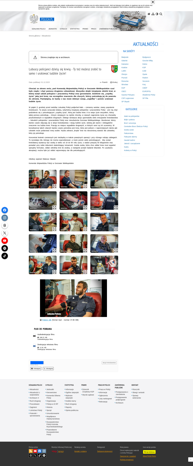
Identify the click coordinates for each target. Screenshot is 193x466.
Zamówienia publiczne (119, 386)
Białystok (124, 57)
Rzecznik (136, 389)
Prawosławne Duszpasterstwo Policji (53, 432)
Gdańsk (124, 61)
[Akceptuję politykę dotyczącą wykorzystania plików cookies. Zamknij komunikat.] (153, 2)
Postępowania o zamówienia (122, 393)
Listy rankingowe (105, 399)
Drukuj (113, 82)
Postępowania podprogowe (121, 398)
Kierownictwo (52, 392)
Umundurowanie (53, 413)
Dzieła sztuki (129, 130)
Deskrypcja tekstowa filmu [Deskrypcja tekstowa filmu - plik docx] (47, 345)
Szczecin (146, 81)
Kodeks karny (71, 401)
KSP (144, 67)
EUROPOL (147, 91)
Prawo (84, 385)
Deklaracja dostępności (105, 451)
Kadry (126, 147)
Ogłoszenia (103, 396)
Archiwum (119, 403)
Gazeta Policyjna (127, 95)
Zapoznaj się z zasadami (128, 456)
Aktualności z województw (35, 393)
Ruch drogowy (35, 401)
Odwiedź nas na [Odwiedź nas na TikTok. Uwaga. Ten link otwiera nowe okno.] (40, 455)
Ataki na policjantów (131, 116)
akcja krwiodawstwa (109, 363)
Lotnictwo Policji (36, 410)
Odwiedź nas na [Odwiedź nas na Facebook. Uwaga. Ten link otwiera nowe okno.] (40, 451)
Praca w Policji (104, 385)
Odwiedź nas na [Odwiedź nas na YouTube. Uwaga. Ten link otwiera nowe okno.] (35, 451)
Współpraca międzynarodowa (53, 417)
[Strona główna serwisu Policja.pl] (149, 13)
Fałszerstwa (128, 133)
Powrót (103, 82)
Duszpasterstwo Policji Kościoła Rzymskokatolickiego (55, 424)
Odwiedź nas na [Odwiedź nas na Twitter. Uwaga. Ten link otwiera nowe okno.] (35, 455)
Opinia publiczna (72, 410)
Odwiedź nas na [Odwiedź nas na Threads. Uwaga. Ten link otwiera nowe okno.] (31, 455)
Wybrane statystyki (69, 397)
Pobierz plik (46, 320)
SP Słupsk (125, 102)
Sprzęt (49, 410)
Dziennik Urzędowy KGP (88, 390)
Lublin (123, 71)
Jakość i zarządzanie (132, 143)
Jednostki (50, 389)
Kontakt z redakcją (80, 451)
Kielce (145, 64)
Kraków (124, 67)
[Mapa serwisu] (153, 13)
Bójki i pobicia (129, 120)
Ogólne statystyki (72, 392)
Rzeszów (125, 81)
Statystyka (69, 385)
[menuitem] (38, 28)
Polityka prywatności (127, 459)
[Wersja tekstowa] (157, 13)
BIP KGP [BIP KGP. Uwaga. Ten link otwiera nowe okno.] (61, 451)
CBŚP (145, 88)
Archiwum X (34, 398)
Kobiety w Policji (130, 150)
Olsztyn (124, 74)
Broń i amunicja (130, 123)
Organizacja (51, 401)
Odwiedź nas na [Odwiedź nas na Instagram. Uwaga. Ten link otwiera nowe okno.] (44, 451)
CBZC (123, 91)
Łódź (144, 71)
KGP (123, 88)
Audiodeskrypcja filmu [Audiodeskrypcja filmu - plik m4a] (45, 334)
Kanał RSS (31, 451)
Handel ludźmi (129, 140)
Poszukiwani (34, 404)
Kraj (144, 84)
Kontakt (135, 385)
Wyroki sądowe (88, 395)
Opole (145, 74)
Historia (49, 407)
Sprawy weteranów (137, 397)
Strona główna (34, 36)
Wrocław (124, 84)
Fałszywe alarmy (130, 137)
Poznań (124, 78)
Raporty (69, 407)
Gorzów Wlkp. (148, 61)
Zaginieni (33, 407)
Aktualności (46, 36)
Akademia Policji (149, 95)
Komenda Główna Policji (53, 397)
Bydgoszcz (147, 57)
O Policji (49, 385)
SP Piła (145, 98)
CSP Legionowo (127, 98)
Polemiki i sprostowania (35, 414)
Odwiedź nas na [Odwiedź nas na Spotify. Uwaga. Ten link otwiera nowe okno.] (44, 455)
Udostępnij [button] (35, 368)
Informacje (70, 389)
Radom (145, 78)
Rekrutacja (103, 402)
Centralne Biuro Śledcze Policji (136, 126)
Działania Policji (35, 385)
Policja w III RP (52, 404)
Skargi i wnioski (138, 392)
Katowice (125, 64)
